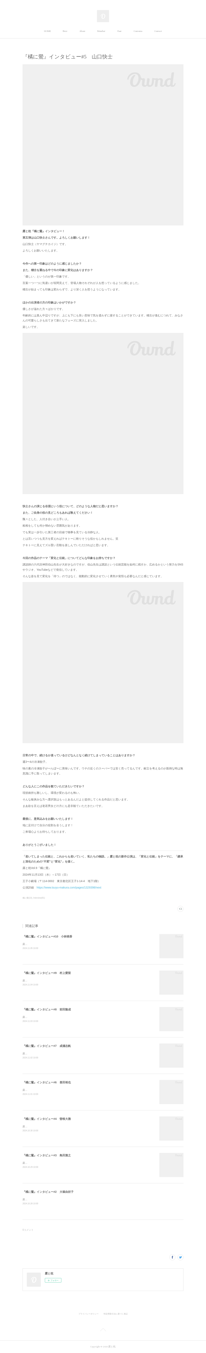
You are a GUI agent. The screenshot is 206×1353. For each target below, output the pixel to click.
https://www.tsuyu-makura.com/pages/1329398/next (69, 887)
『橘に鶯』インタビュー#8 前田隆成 (47, 1009)
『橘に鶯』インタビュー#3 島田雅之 (47, 1155)
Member (101, 31)
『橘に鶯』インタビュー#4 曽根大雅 (47, 1118)
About (82, 31)
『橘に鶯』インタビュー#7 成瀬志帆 (47, 1045)
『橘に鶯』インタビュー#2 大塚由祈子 (48, 1191)
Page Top (103, 1330)
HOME (47, 31)
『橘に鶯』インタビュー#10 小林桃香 (47, 936)
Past (119, 31)
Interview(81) (39, 898)
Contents (138, 31)
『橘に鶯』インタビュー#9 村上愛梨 (47, 973)
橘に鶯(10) (27, 898)
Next (65, 31)
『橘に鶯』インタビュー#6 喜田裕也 (47, 1082)
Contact (158, 31)
